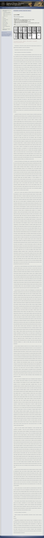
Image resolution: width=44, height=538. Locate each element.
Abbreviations (4, 18)
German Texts (25, 10)
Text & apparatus (34, 41)
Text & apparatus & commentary (18, 41)
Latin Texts (20, 10)
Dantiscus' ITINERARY (5, 23)
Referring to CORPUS (5, 22)
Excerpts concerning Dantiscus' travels (19, 42)
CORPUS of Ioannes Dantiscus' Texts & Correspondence (7, 10)
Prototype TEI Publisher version (6, 26)
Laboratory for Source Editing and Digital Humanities (6, 29)
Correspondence (16, 10)
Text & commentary (29, 41)
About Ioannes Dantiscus (5, 19)
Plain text (24, 41)
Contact (3, 27)
